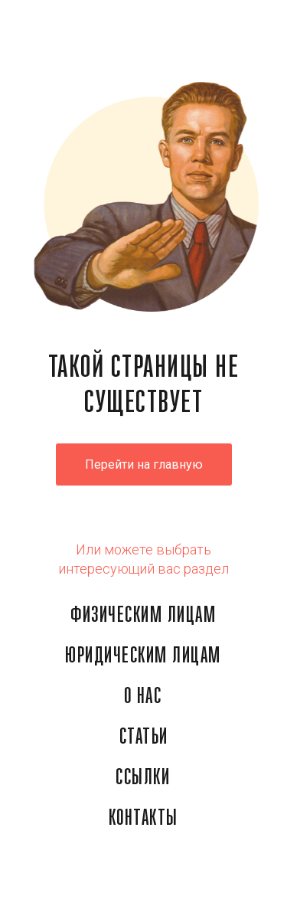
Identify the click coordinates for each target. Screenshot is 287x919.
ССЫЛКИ (143, 778)
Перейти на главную (144, 464)
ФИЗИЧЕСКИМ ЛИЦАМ (143, 615)
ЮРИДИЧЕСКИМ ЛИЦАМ (143, 656)
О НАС (143, 696)
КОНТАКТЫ (143, 818)
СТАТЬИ (143, 737)
